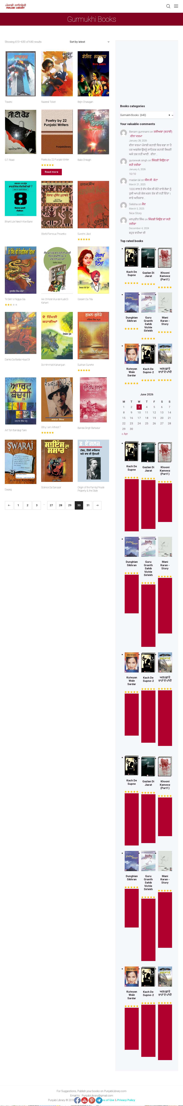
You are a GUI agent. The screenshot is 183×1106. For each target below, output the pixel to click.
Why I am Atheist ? (51, 427)
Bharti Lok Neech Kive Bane (18, 221)
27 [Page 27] (51, 505)
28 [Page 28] (60, 505)
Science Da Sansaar (51, 487)
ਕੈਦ (144, 204)
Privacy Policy (126, 1100)
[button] (176, 6)
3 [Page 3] (37, 505)
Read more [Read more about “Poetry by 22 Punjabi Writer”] (51, 172)
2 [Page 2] (27, 505)
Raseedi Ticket (48, 101)
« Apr (125, 434)
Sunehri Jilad (84, 233)
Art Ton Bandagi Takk (16, 430)
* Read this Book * (148, 505)
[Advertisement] (146, 76)
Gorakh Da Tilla (85, 299)
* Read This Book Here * (148, 616)
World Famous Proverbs (53, 233)
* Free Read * (165, 503)
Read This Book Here (165, 718)
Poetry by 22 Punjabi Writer (55, 159)
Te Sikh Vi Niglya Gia (15, 299)
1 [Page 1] (18, 505)
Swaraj (8, 489)
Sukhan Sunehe (86, 364)
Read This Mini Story (165, 606)
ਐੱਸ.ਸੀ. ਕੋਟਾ (151, 180)
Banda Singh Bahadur (89, 428)
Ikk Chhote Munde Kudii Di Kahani (54, 301)
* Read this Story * (132, 505)
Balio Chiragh (84, 159)
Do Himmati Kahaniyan (53, 364)
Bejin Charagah (85, 101)
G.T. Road (9, 159)
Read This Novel (132, 715)
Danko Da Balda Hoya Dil (17, 359)
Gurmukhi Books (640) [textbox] (145, 115)
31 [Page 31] (88, 505)
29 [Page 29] (69, 505)
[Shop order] (89, 42)
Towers (8, 101)
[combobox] (146, 115)
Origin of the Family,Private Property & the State (91, 489)
